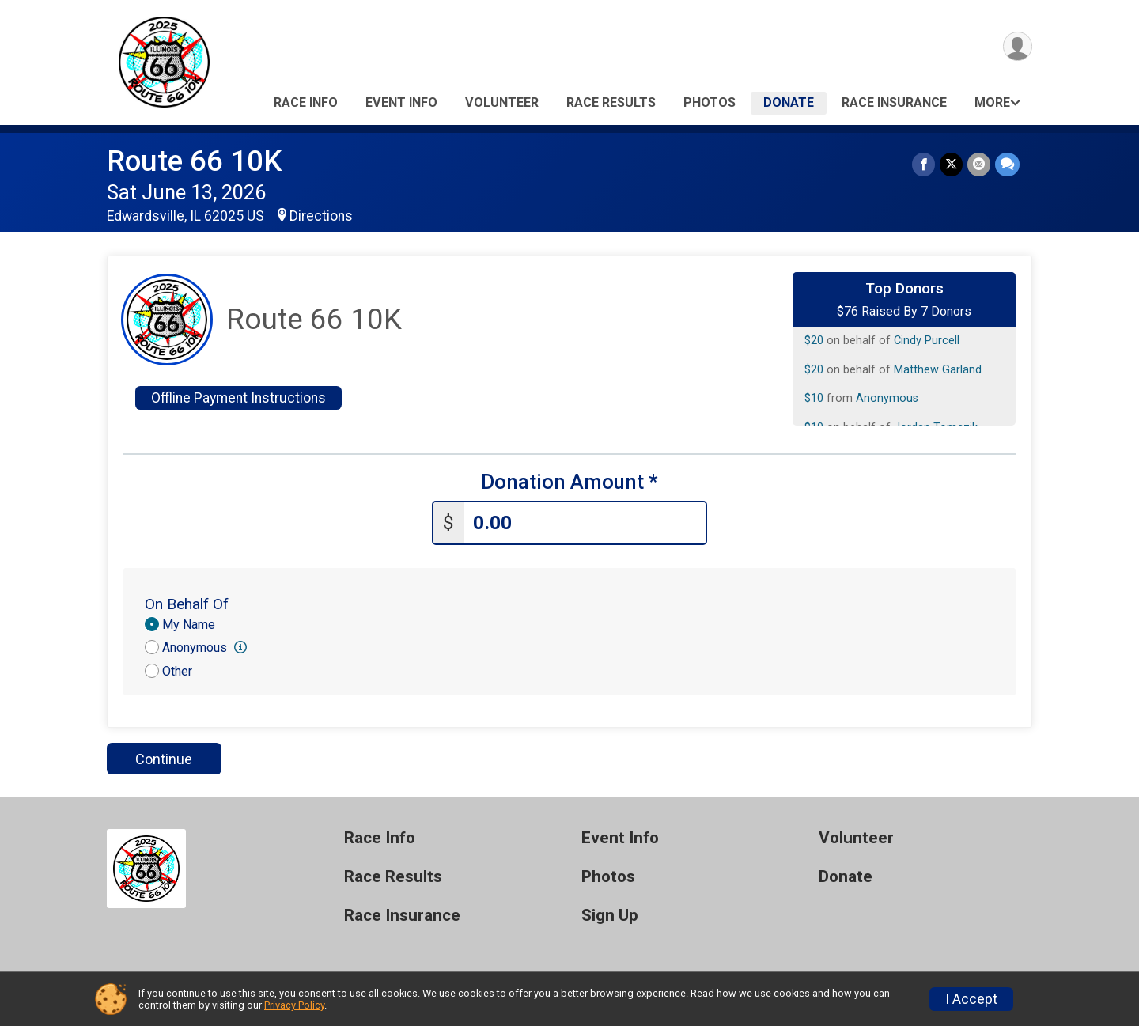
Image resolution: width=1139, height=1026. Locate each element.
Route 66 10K (194, 161)
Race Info (306, 102)
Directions (321, 216)
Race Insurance (894, 102)
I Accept (971, 999)
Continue (163, 759)
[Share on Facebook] (923, 164)
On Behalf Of (187, 604)
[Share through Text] (1007, 164)
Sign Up (609, 916)
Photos (709, 102)
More (992, 102)
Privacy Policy (294, 1005)
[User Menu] (1017, 46)
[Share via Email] (978, 164)
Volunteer (502, 102)
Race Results (611, 102)
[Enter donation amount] (585, 523)
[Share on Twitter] (951, 164)
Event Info (401, 102)
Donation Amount (569, 482)
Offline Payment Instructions (238, 398)
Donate (788, 102)
